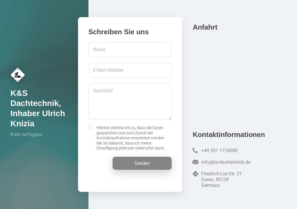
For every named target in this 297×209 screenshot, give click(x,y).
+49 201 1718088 (219, 150)
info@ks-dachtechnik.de (225, 162)
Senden (142, 163)
